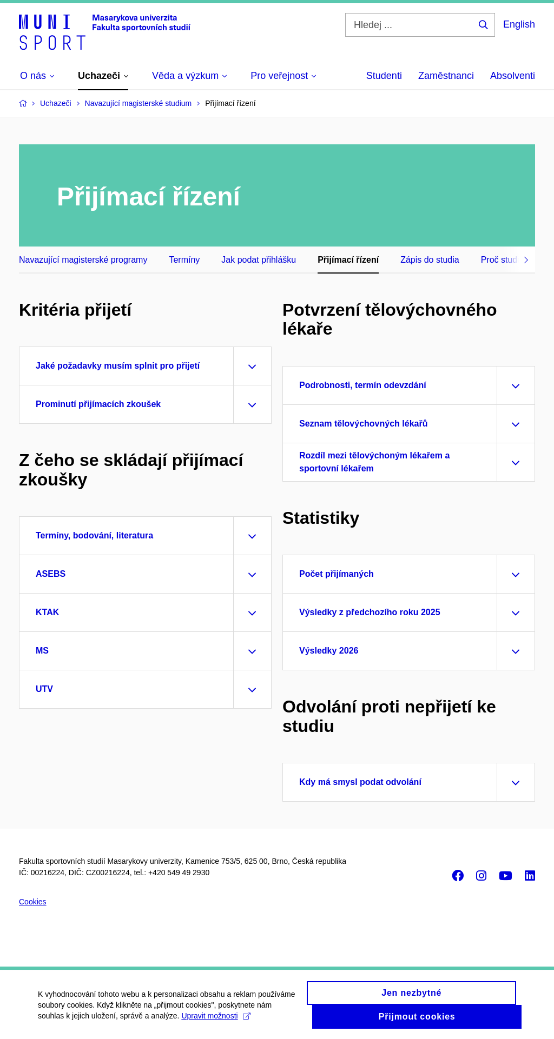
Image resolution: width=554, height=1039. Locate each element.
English (519, 24)
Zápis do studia (429, 259)
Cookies (33, 901)
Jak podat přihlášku (258, 259)
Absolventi (512, 75)
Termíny (184, 259)
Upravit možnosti (215, 1021)
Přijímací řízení (348, 259)
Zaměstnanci (446, 75)
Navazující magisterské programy (83, 259)
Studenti (384, 75)
